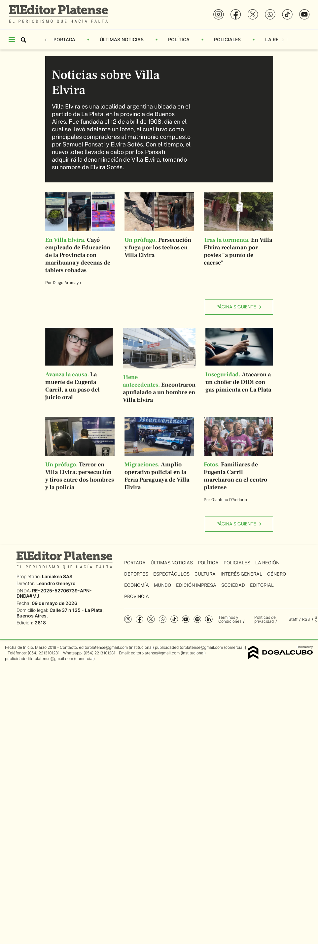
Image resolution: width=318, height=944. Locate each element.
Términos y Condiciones (229, 619)
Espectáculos (171, 574)
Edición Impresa (196, 585)
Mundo (162, 585)
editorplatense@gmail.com (103, 647)
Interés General (241, 574)
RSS (306, 619)
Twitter (151, 619)
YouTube (186, 619)
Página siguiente (239, 307)
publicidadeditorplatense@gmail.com (189, 647)
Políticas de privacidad (265, 619)
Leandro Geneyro (56, 583)
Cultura (205, 574)
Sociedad (233, 585)
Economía (136, 585)
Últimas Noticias (122, 39)
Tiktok (174, 619)
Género (276, 574)
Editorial (262, 585)
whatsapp (162, 619)
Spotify (197, 619)
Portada (64, 39)
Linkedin (209, 619)
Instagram (128, 619)
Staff (293, 619)
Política (179, 39)
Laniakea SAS (57, 576)
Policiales (227, 39)
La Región (277, 39)
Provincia (136, 596)
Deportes (136, 574)
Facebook (139, 619)
